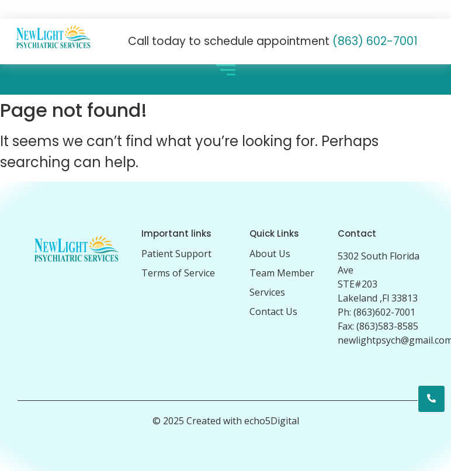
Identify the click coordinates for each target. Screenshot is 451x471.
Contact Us (273, 311)
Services (267, 292)
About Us (269, 253)
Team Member (281, 272)
